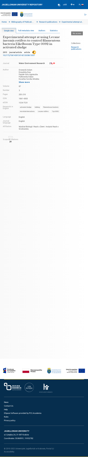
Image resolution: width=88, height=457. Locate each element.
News (6, 402)
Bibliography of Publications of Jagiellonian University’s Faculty (22, 22)
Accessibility (9, 452)
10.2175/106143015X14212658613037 (19, 56)
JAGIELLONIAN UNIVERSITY (16, 431)
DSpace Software (11, 413)
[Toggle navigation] (85, 15)
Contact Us (8, 406)
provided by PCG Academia (30, 413)
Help (6, 409)
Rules (6, 417)
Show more (24, 83)
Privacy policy (9, 420)
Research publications (48, 22)
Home (4, 22)
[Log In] (72, 4)
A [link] (63, 4)
